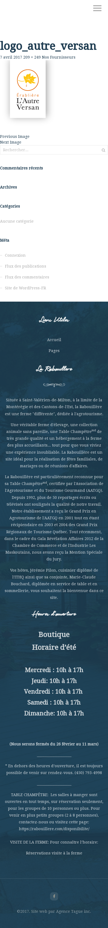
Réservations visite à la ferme (54, 853)
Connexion (15, 255)
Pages (54, 350)
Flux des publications (25, 266)
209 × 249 (32, 57)
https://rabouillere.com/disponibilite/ (54, 829)
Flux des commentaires (27, 277)
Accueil (54, 340)
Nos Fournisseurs (58, 57)
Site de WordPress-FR (25, 288)
